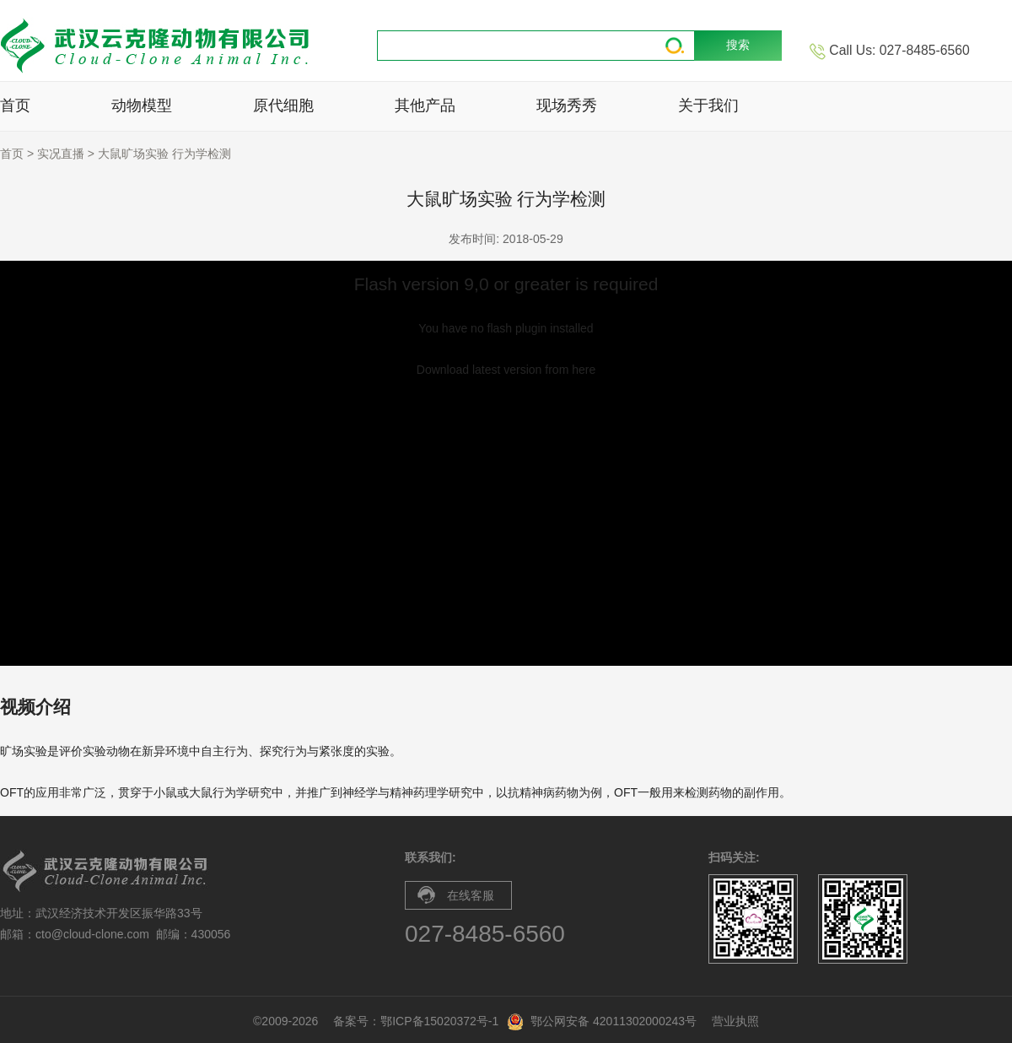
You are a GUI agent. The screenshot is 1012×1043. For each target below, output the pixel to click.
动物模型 (141, 105)
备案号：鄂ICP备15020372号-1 (415, 1021)
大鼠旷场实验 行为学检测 (164, 153)
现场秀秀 (566, 105)
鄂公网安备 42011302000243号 (613, 1021)
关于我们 (708, 105)
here (583, 369)
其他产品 (425, 105)
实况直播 (60, 153)
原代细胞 (283, 105)
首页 (15, 105)
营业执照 (735, 1021)
